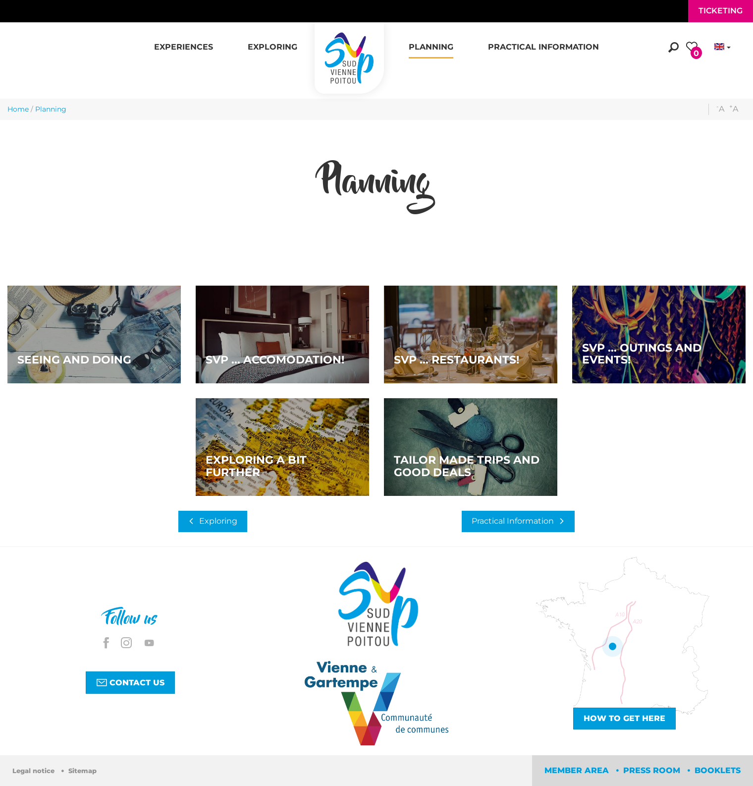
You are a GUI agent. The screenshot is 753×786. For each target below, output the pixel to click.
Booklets (718, 770)
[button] (183, 41)
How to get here (624, 718)
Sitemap (82, 771)
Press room (653, 770)
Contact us (130, 682)
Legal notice (34, 771)
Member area (577, 770)
